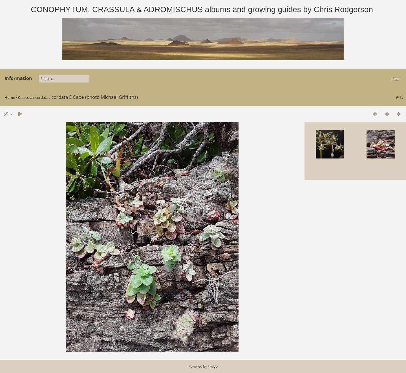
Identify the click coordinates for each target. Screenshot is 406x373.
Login (396, 78)
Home (10, 97)
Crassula (25, 97)
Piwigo (213, 366)
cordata (41, 97)
